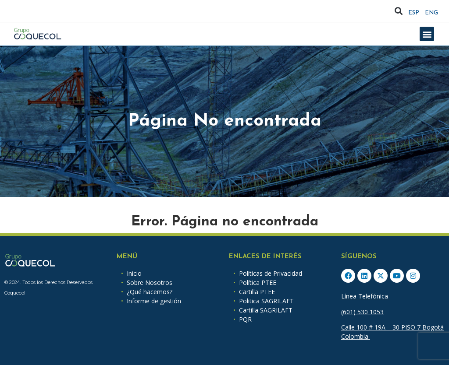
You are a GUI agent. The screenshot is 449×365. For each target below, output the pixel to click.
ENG (431, 13)
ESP (413, 13)
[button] (399, 11)
